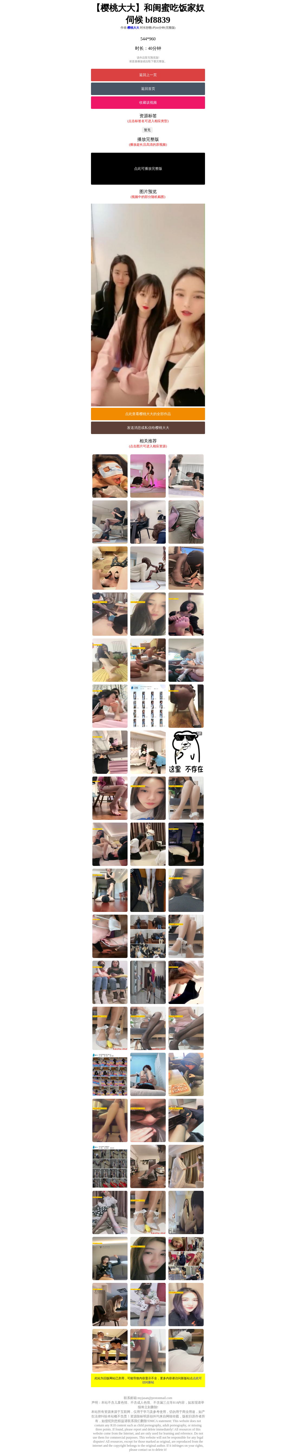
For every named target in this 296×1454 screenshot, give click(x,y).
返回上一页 (148, 75)
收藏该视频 (148, 102)
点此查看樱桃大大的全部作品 (148, 414)
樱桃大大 (133, 27)
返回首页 (148, 89)
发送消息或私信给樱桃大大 (148, 428)
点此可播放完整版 (148, 169)
